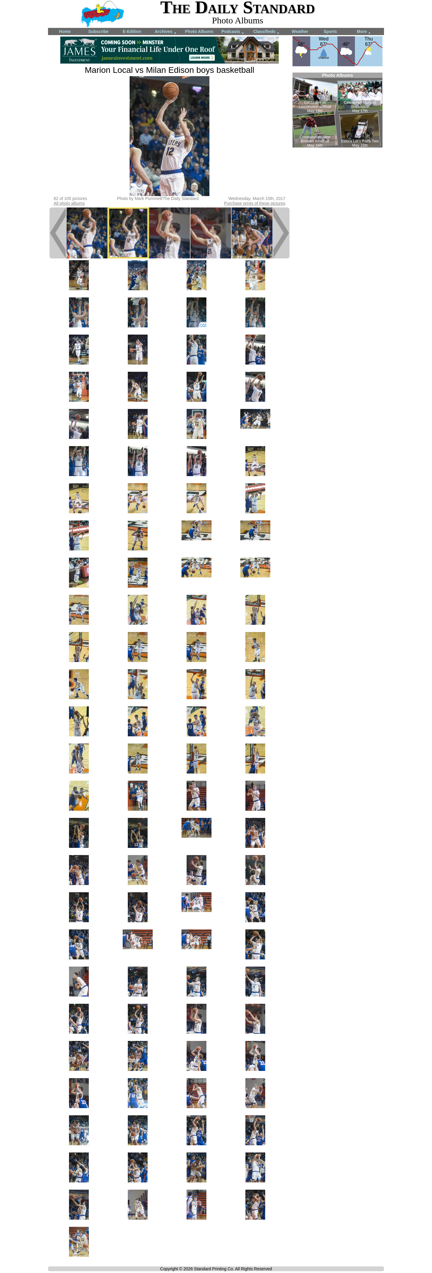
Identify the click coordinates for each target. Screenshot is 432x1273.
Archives (166, 32)
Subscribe (98, 31)
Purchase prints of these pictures (254, 203)
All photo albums (69, 203)
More (364, 32)
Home (65, 31)
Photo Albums (199, 31)
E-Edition (132, 31)
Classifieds (266, 32)
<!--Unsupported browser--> (337, 110)
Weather (300, 31)
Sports (330, 31)
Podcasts (232, 32)
